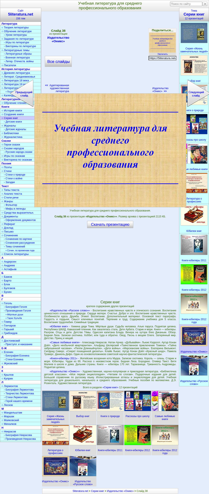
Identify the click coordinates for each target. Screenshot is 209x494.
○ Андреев (8, 265)
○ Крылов (7, 374)
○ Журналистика (11, 137)
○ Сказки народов (12, 148)
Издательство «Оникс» (160, 90)
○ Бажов (6, 276)
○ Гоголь (6, 303)
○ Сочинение (9, 235)
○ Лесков (7, 405)
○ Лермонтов (9, 386)
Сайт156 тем (20, 14)
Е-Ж (4, 348)
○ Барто (6, 280)
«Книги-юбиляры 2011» (63, 358)
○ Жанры (7, 201)
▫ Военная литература (17, 57)
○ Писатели (8, 65)
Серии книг (97, 491)
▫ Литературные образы (18, 53)
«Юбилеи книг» (59, 326)
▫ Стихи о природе (14, 174)
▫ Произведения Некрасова (20, 438)
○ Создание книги (12, 114)
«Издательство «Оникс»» (65, 371)
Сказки (6, 140)
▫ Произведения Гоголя (17, 310)
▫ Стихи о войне (13, 178)
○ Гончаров (8, 325)
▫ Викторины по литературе (20, 46)
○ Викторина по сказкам (16, 159)
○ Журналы (8, 125)
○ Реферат (8, 224)
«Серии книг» (111, 387)
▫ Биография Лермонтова (19, 389)
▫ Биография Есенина (16, 355)
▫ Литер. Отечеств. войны (19, 61)
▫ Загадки (9, 182)
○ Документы (9, 216)
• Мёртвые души (14, 314)
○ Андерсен (8, 261)
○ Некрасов (8, 431)
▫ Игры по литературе (16, 42)
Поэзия (6, 163)
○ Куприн (7, 378)
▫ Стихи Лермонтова (16, 397)
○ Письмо (7, 231)
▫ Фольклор (10, 204)
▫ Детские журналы (15, 129)
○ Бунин (6, 291)
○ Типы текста (10, 190)
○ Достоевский (10, 340)
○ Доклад (7, 227)
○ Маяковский (10, 420)
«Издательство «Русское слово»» (70, 310)
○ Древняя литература (15, 72)
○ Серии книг (9, 118)
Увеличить (162, 53)
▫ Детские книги (13, 121)
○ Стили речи (10, 197)
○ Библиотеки (10, 133)
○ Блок (5, 284)
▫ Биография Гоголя (15, 306)
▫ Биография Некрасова (18, 435)
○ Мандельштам (11, 412)
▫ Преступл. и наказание (18, 344)
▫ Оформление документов (20, 220)
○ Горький (7, 329)
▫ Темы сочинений (14, 246)
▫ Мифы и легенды (15, 208)
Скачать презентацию (110, 224)
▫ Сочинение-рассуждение (19, 242)
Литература (9, 23)
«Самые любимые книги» (65, 342)
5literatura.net (80, 491)
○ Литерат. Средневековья (18, 76)
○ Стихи (6, 171)
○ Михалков (8, 423)
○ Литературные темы (15, 50)
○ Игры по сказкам (13, 155)
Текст (5, 186)
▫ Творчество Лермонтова (19, 393)
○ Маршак (7, 416)
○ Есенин (7, 352)
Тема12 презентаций (194, 14)
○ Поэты (6, 167)
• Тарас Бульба (14, 318)
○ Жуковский (9, 363)
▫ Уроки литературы (15, 34)
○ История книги (11, 110)
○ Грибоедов (9, 333)
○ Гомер (6, 321)
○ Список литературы (15, 254)
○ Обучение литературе (16, 31)
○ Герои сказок (10, 144)
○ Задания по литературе (17, 38)
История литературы (15, 69)
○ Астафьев (8, 269)
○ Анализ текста (11, 193)
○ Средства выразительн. (17, 212)
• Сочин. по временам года (20, 250)
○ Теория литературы (15, 27)
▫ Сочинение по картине (18, 239)
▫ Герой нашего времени (18, 401)
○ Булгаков (8, 288)
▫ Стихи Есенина (13, 359)
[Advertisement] (110, 263)
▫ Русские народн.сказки (18, 152)
